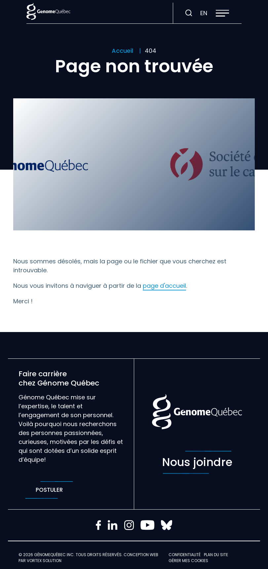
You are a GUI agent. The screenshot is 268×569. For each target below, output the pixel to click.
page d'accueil (164, 286)
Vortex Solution (44, 560)
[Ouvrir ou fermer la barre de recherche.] (189, 13)
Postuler (49, 490)
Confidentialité (185, 554)
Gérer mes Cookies (188, 560)
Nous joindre (197, 462)
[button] (222, 13)
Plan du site (216, 554)
